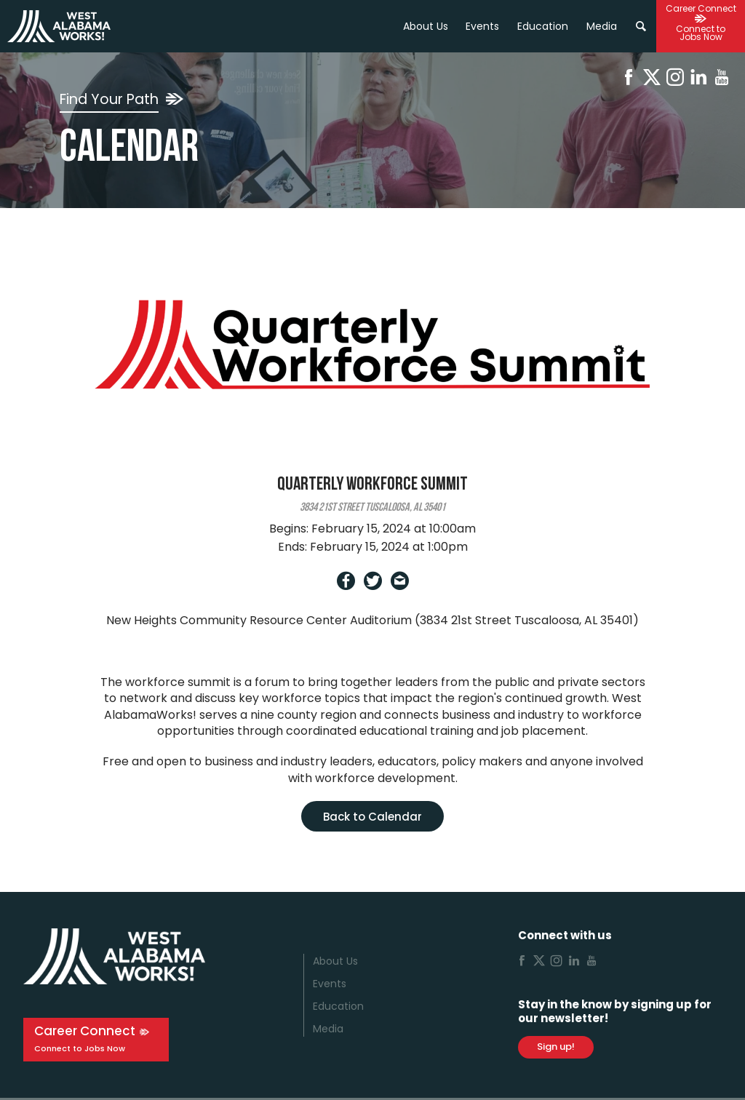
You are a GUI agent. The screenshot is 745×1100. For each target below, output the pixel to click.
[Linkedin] (698, 80)
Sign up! (556, 1046)
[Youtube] (721, 80)
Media (328, 1028)
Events (482, 26)
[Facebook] (628, 80)
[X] (652, 80)
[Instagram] (675, 80)
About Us (425, 26)
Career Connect (84, 1031)
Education (338, 1006)
